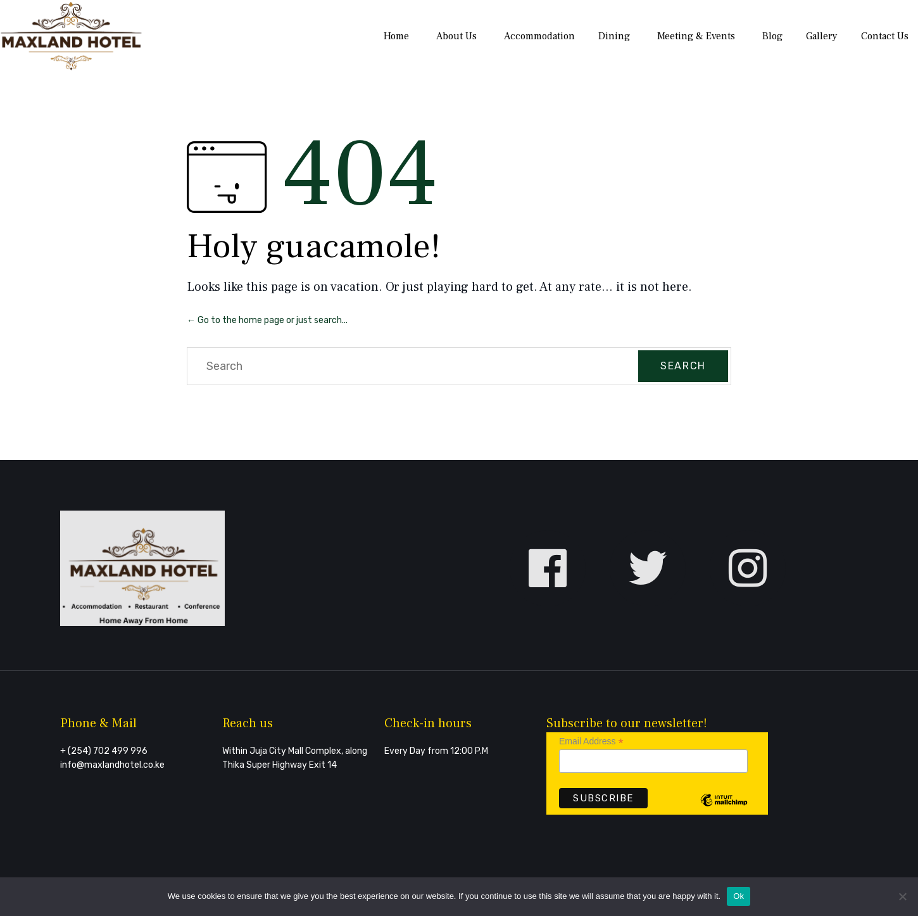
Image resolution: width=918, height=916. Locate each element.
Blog (772, 36)
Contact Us (885, 36)
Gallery (822, 36)
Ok (738, 896)
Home (396, 36)
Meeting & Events (696, 36)
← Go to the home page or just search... (267, 320)
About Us (456, 36)
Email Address (591, 741)
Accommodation (539, 36)
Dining (614, 36)
